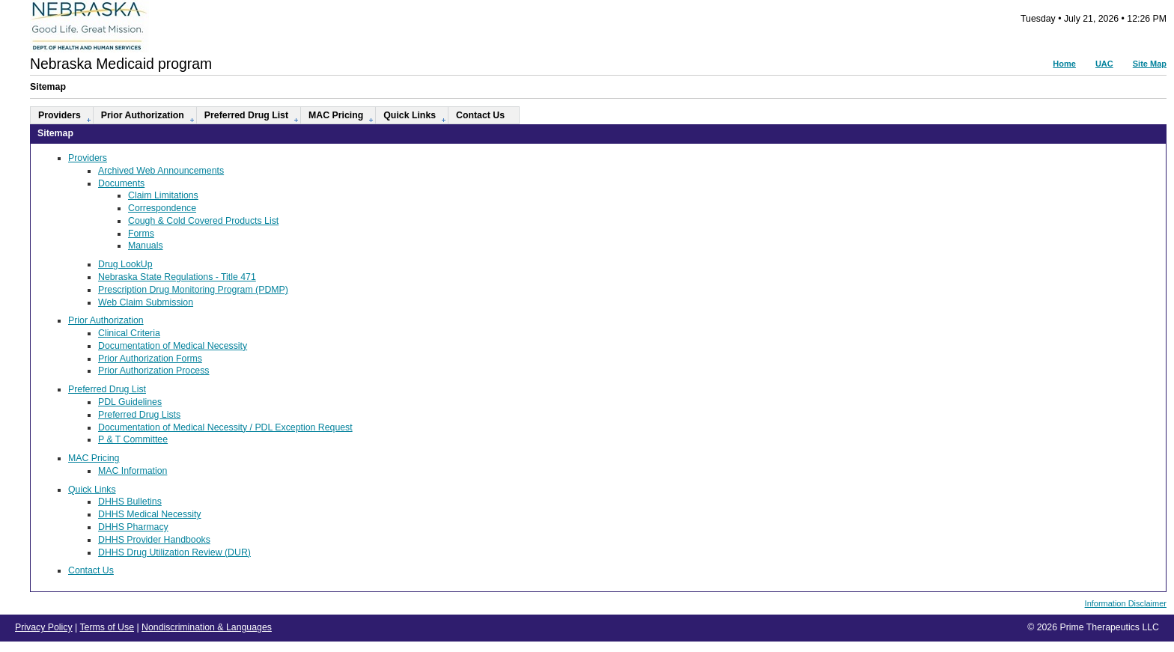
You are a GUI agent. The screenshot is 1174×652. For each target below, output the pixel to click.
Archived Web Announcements (161, 170)
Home (1064, 63)
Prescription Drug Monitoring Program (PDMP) (193, 289)
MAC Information (132, 471)
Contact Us (480, 115)
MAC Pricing (335, 115)
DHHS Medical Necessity (149, 514)
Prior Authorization (142, 115)
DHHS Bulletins (130, 501)
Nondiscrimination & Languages (207, 627)
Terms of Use (106, 627)
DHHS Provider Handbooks (154, 539)
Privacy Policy (44, 627)
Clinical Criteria (129, 333)
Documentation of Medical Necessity (172, 346)
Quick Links (409, 115)
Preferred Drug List (246, 115)
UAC (1104, 63)
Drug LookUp (125, 264)
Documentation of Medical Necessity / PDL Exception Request (225, 427)
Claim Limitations (163, 195)
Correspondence (162, 208)
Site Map (1150, 63)
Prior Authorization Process (154, 370)
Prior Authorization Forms (150, 358)
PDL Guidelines (130, 402)
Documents (121, 183)
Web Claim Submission (145, 302)
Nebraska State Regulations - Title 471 (177, 277)
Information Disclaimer (1126, 603)
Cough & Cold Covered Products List (203, 221)
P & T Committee (133, 439)
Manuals (145, 245)
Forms (141, 233)
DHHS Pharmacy (133, 527)
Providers (59, 115)
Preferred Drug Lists (139, 414)
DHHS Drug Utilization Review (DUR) (174, 552)
